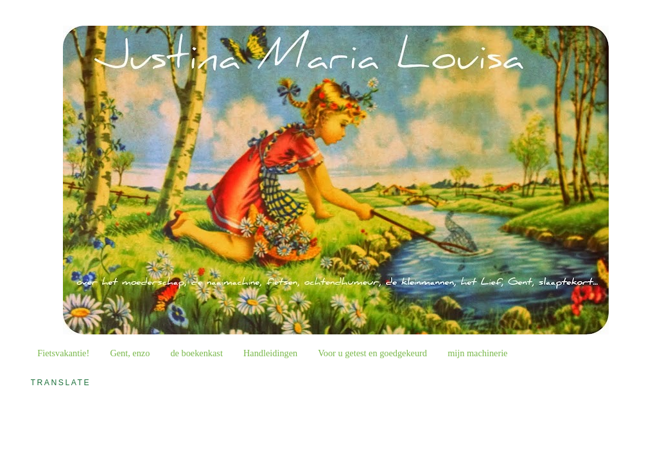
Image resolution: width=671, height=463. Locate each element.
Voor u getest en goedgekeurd (372, 353)
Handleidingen (270, 353)
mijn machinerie (477, 353)
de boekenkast (196, 353)
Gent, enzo (130, 353)
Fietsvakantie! (63, 353)
